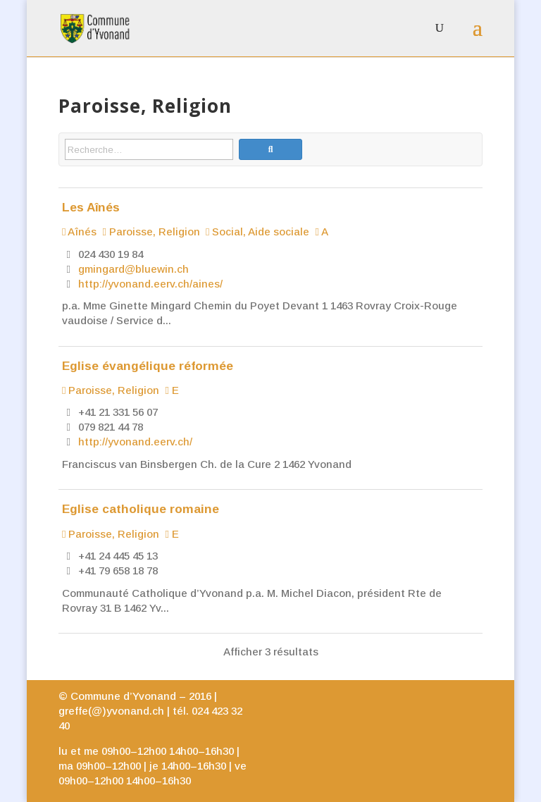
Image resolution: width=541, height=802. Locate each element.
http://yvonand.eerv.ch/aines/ (150, 284)
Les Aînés (91, 207)
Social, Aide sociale (257, 231)
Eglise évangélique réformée (147, 366)
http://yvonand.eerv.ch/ (135, 442)
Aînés (79, 231)
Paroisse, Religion (150, 231)
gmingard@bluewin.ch (133, 269)
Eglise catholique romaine (140, 509)
